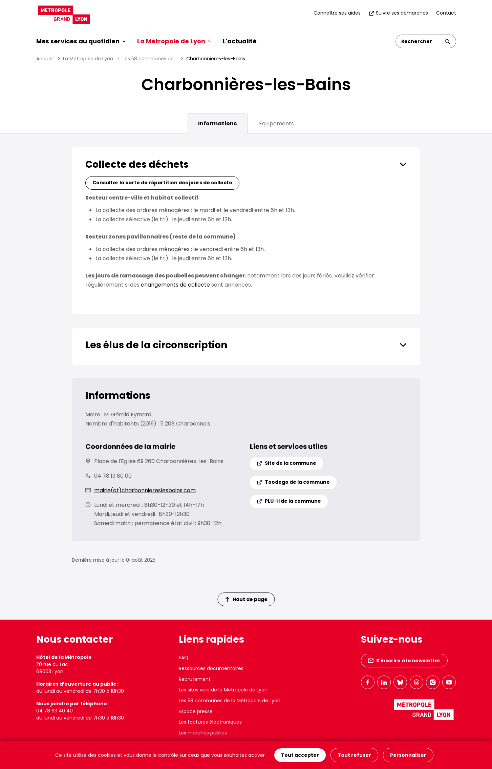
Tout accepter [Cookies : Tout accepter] (300, 755)
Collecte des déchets (137, 164)
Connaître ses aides (337, 12)
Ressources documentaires (211, 668)
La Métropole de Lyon (88, 58)
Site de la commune (286, 463)
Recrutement (195, 679)
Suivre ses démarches (398, 12)
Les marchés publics (203, 732)
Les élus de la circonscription (156, 345)
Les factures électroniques (210, 722)
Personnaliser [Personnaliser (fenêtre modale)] (408, 755)
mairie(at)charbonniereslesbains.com (145, 490)
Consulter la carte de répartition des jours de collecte (162, 182)
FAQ (183, 657)
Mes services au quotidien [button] (81, 41)
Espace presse (196, 711)
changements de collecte (175, 285)
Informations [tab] (217, 123)
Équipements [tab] (276, 123)
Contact (446, 12)
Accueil (45, 58)
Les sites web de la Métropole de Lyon (223, 689)
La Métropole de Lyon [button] (174, 41)
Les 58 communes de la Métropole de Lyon (229, 700)
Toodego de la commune (293, 482)
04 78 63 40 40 (54, 710)
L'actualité (240, 41)
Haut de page (246, 599)
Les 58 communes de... (150, 58)
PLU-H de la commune (289, 501)
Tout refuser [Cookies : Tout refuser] (354, 755)
